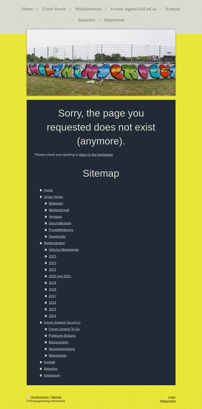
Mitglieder (56, 203)
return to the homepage (96, 154)
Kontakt (49, 362)
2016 (52, 302)
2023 (52, 263)
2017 (52, 296)
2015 (52, 309)
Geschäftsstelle (60, 223)
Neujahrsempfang (62, 349)
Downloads (57, 236)
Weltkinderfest (54, 243)
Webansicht (168, 401)
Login (172, 397)
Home (48, 190)
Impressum (52, 375)
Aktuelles (50, 369)
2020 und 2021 (60, 276)
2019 (52, 283)
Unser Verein (53, 197)
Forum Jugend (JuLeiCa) (62, 322)
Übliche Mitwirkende (64, 250)
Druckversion (38, 397)
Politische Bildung (62, 335)
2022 (52, 269)
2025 (52, 256)
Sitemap (56, 397)
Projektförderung (61, 230)
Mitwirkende (58, 355)
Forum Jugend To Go (64, 329)
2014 (52, 316)
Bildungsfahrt (58, 342)
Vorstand (55, 216)
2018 (52, 289)
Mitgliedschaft (59, 210)
